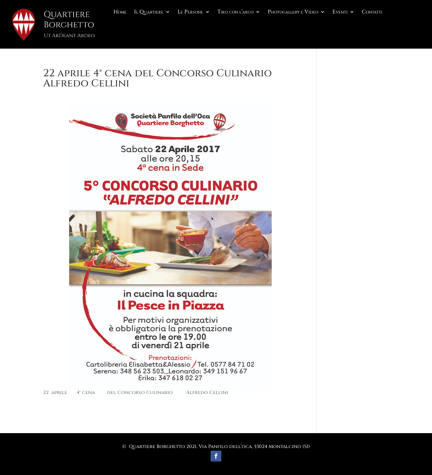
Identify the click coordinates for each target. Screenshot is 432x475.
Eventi (340, 12)
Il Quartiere (148, 12)
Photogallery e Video (293, 12)
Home (120, 12)
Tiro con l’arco (235, 12)
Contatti (372, 12)
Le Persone (190, 12)
